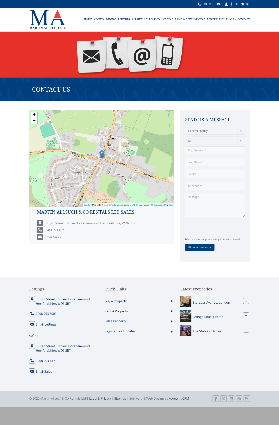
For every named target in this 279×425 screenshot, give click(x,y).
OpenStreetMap (111, 205)
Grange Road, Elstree (208, 316)
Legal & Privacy (100, 398)
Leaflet (87, 205)
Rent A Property (116, 311)
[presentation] (208, 227)
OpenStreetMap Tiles (163, 205)
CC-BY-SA (137, 205)
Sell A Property (115, 321)
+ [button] (34, 115)
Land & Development (190, 19)
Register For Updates (120, 331)
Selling (167, 19)
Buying (111, 19)
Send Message (200, 247)
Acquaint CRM (179, 398)
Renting (124, 19)
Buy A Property (116, 301)
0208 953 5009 (46, 314)
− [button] (34, 121)
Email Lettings (46, 324)
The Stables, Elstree (207, 331)
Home (88, 19)
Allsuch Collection (146, 19)
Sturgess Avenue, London (211, 302)
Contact (244, 19)
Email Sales (53, 237)
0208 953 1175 (55, 230)
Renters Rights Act (221, 19)
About (99, 19)
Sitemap (120, 398)
